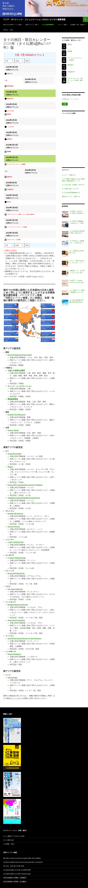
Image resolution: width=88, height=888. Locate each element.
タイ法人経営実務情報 (47, 24)
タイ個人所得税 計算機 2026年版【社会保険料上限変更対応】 (76, 301)
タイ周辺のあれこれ (68, 189)
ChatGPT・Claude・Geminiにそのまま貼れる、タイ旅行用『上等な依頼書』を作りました (77, 281)
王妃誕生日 (71, 72)
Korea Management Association (20, 355)
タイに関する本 (8, 840)
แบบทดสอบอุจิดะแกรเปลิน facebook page (17, 874)
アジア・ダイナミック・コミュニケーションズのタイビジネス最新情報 (34, 19)
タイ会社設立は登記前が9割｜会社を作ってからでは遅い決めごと (77, 232)
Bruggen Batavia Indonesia (18, 604)
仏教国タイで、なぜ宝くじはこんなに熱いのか (77, 271)
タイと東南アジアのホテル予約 (13, 836)
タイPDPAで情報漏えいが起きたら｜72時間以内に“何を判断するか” (76, 222)
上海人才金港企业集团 (16, 370)
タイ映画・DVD (8, 844)
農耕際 (69, 51)
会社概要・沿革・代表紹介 (77, 24)
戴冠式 (69, 44)
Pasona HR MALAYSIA (16, 573)
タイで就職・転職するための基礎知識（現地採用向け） (73, 180)
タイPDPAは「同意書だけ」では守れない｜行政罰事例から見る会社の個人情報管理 (77, 242)
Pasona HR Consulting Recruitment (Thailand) (25, 485)
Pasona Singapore (14, 654)
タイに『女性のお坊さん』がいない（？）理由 (77, 262)
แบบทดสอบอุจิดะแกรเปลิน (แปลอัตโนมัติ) (17, 870)
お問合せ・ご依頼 (8, 29)
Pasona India (12, 677)
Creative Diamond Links (17, 558)
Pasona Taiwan (13, 430)
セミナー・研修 (62, 24)
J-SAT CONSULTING (16, 542)
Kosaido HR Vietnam (15, 513)
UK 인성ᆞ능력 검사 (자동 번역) (13, 866)
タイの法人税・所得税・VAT (71, 185)
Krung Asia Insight (14, 454)
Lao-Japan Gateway (15, 589)
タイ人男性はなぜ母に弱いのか (77, 252)
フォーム (15, 698)
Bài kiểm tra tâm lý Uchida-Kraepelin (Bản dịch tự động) (22, 858)
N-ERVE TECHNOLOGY (17, 415)
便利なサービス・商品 (31, 24)
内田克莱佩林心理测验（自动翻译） (15, 881)
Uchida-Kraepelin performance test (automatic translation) (23, 862)
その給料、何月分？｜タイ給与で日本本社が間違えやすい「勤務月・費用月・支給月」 (77, 212)
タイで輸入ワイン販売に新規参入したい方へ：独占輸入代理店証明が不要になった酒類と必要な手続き (77, 291)
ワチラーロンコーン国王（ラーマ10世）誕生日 (75, 80)
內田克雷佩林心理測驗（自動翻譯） (15, 878)
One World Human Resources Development (24, 638)
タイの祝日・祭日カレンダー (72, 40)
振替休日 (70, 65)
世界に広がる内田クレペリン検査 (12, 24)
